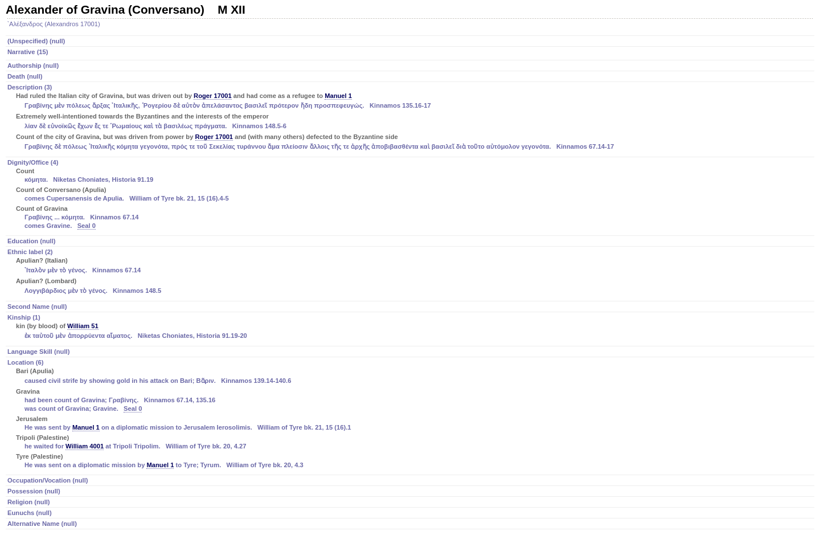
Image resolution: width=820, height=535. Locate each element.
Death (25, 76)
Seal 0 (86, 225)
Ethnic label (410, 272)
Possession (33, 491)
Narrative (27, 51)
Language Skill (38, 351)
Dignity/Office (410, 195)
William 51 (83, 325)
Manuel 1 (338, 95)
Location (410, 414)
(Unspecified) (36, 41)
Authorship (33, 65)
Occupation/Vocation (47, 480)
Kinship (410, 327)
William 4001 (84, 446)
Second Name (37, 306)
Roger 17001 (213, 95)
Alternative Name (42, 523)
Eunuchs (29, 512)
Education (31, 241)
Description (410, 118)
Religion (28, 502)
